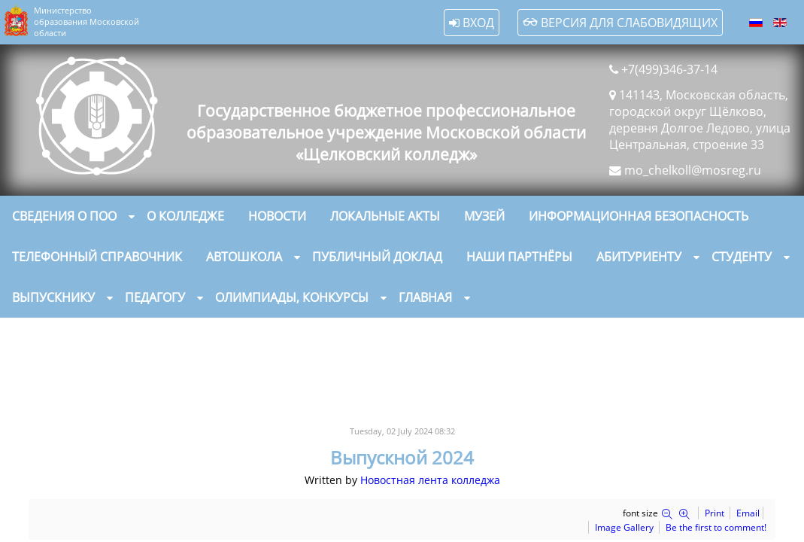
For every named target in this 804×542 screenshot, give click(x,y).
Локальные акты (385, 215)
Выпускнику (53, 296)
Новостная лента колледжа (430, 479)
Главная (425, 296)
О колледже (185, 215)
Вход (471, 22)
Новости (277, 215)
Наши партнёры (519, 256)
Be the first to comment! (716, 526)
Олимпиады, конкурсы (292, 296)
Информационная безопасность (638, 215)
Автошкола (244, 256)
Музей (484, 215)
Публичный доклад (377, 256)
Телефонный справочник (97, 256)
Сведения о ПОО (64, 215)
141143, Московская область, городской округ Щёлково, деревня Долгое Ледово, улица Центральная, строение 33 (699, 120)
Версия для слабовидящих (620, 22)
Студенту (741, 256)
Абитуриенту (638, 256)
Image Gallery (624, 526)
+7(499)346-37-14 (670, 69)
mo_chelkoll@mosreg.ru (692, 170)
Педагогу (155, 296)
